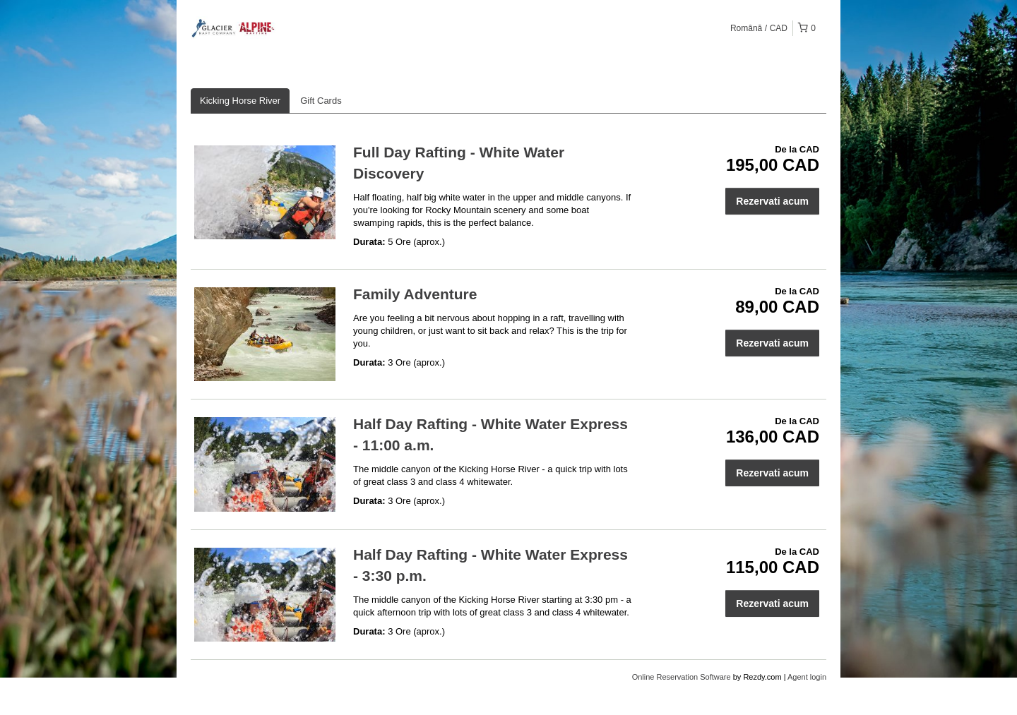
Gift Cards (321, 100)
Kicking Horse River (240, 100)
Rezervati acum (772, 201)
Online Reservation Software (681, 677)
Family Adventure (415, 294)
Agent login (806, 677)
